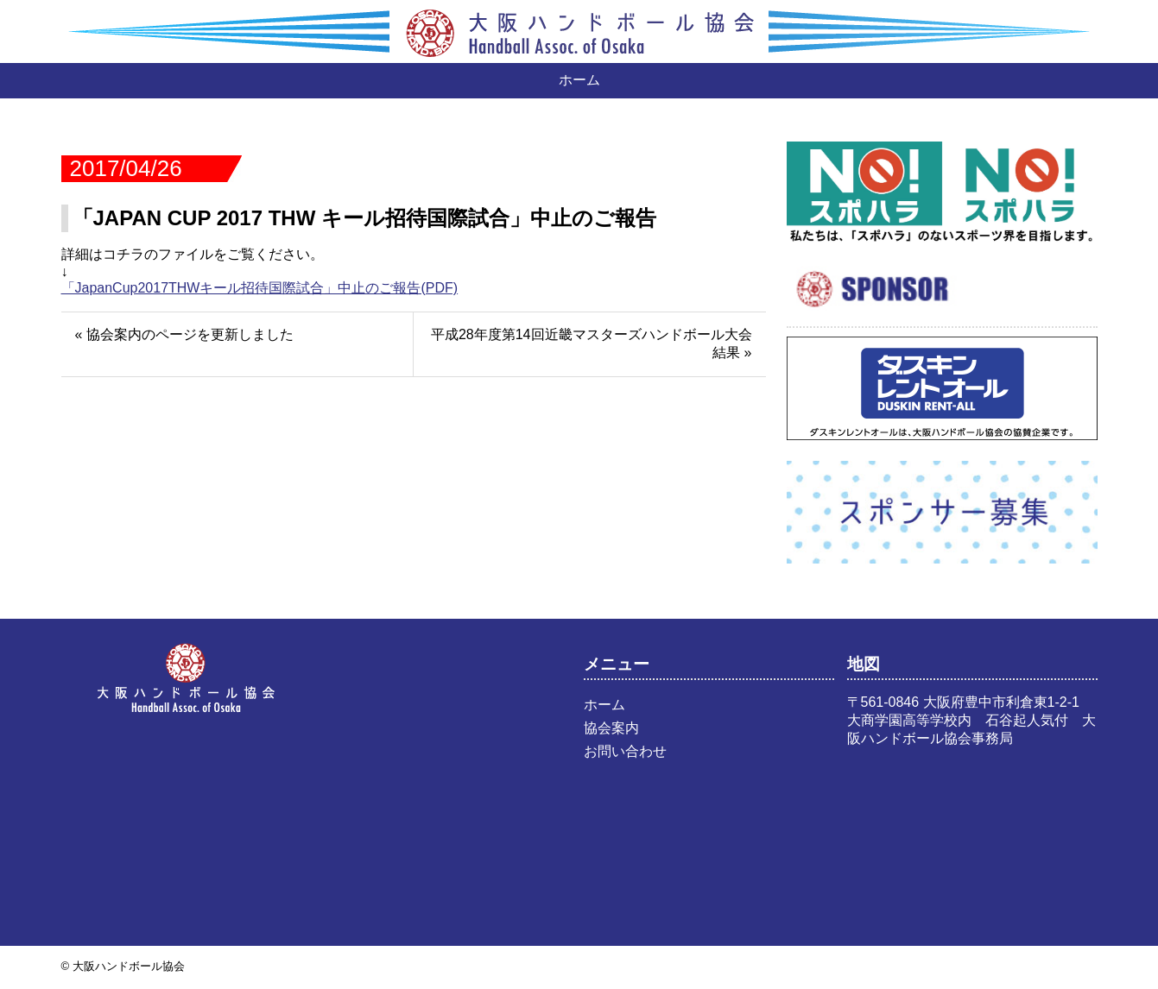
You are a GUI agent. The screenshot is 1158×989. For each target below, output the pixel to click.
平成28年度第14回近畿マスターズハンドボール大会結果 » (591, 343)
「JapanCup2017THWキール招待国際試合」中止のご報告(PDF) (260, 287)
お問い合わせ (625, 751)
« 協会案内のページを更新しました (184, 334)
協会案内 (611, 728)
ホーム (579, 79)
